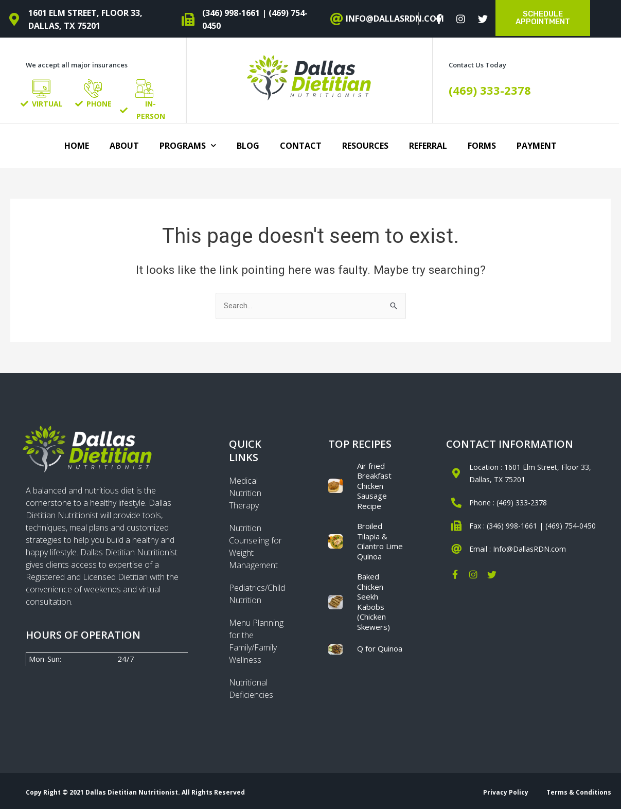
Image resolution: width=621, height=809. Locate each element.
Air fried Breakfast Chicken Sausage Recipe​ (374, 486)
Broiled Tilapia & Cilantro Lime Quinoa (380, 541)
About (124, 145)
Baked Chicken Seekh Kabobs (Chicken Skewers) (373, 601)
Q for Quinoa (379, 648)
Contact (301, 145)
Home (76, 145)
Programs (187, 145)
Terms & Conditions (578, 792)
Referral (428, 145)
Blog (248, 145)
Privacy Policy (505, 792)
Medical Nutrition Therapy (245, 493)
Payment (537, 145)
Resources (365, 145)
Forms (482, 145)
